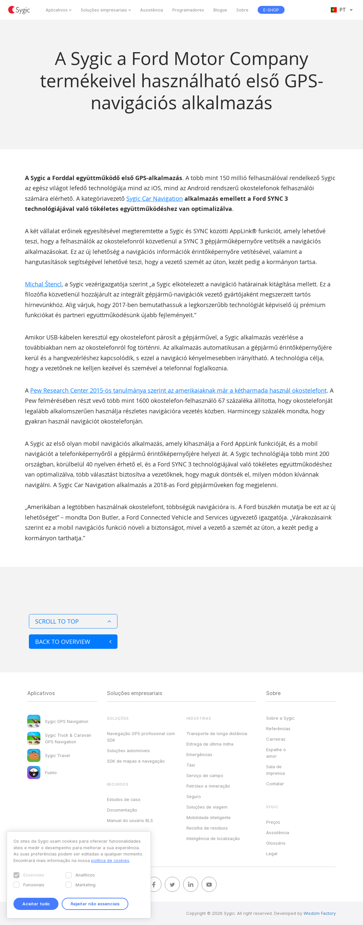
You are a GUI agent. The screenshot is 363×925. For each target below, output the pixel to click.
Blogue (220, 9)
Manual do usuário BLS (130, 820)
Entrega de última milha (209, 744)
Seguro (193, 796)
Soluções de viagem (206, 807)
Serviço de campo (204, 775)
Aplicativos (57, 9)
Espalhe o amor (276, 753)
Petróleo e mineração (208, 786)
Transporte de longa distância (216, 733)
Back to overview (73, 642)
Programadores (188, 9)
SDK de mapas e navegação (136, 761)
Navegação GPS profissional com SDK (141, 737)
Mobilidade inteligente (208, 817)
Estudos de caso (123, 799)
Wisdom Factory (320, 913)
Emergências (199, 754)
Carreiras (276, 739)
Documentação (122, 809)
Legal (271, 853)
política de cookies (110, 860)
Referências (278, 728)
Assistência (151, 9)
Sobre (242, 9)
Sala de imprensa (275, 770)
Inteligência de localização (213, 838)
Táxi (190, 765)
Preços (273, 822)
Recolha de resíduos (207, 828)
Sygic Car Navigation (154, 198)
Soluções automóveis (128, 750)
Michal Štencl (43, 284)
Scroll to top (73, 621)
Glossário (276, 843)
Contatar (275, 783)
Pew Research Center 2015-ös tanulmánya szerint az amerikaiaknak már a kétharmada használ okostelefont (178, 390)
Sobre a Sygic (280, 718)
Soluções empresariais (104, 9)
